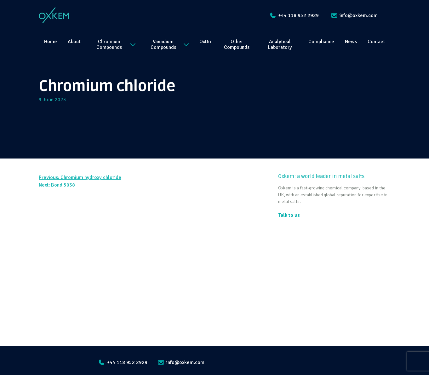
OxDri (205, 41)
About (74, 41)
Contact (376, 41)
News (351, 41)
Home (50, 41)
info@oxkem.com (354, 15)
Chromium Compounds (115, 44)
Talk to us (289, 215)
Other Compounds (236, 44)
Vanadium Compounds (170, 44)
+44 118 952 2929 (294, 15)
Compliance (321, 41)
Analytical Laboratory (280, 44)
